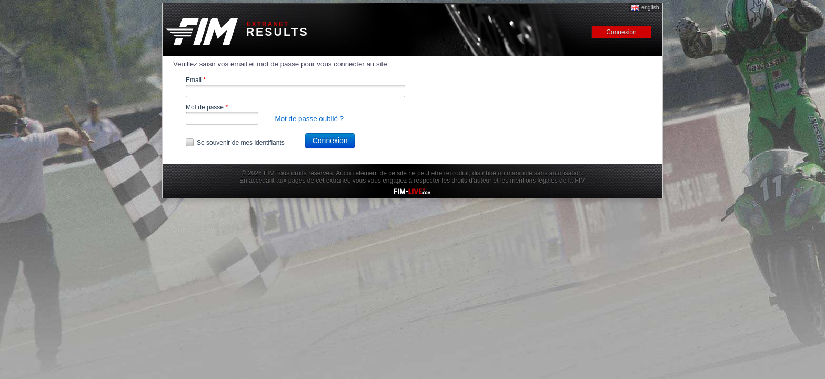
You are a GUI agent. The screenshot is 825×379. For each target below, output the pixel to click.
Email (196, 80)
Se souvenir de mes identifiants (241, 142)
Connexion (330, 140)
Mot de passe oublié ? (309, 119)
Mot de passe (207, 107)
